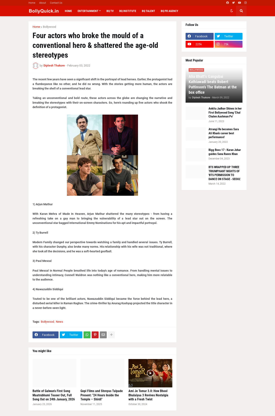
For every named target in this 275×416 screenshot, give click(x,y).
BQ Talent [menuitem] (148, 11)
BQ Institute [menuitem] (127, 11)
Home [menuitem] (68, 11)
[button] (231, 11)
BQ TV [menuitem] (110, 11)
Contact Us (56, 2)
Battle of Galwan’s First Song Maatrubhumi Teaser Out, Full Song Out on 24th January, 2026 (54, 395)
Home (31, 2)
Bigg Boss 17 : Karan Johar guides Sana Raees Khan (225, 152)
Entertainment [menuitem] (88, 11)
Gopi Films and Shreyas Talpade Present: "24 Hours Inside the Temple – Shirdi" (101, 395)
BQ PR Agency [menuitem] (169, 11)
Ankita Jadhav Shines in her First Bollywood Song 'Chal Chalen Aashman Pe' (225, 112)
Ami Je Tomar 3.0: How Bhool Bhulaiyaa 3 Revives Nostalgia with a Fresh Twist (148, 395)
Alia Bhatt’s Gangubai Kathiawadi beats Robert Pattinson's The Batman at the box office (213, 84)
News (59, 321)
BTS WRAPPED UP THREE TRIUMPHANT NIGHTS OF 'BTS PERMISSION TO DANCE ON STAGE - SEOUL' (224, 173)
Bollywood (49, 26)
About (42, 2)
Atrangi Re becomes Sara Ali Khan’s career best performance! (224, 133)
